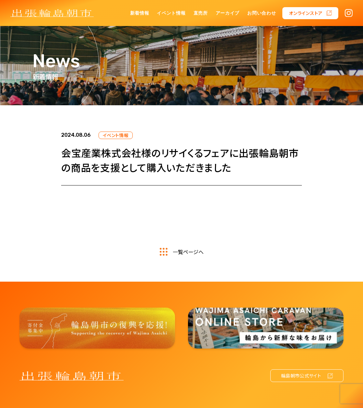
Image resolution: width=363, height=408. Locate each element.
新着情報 (139, 13)
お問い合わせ (261, 13)
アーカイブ (228, 13)
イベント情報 (171, 13)
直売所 (201, 13)
